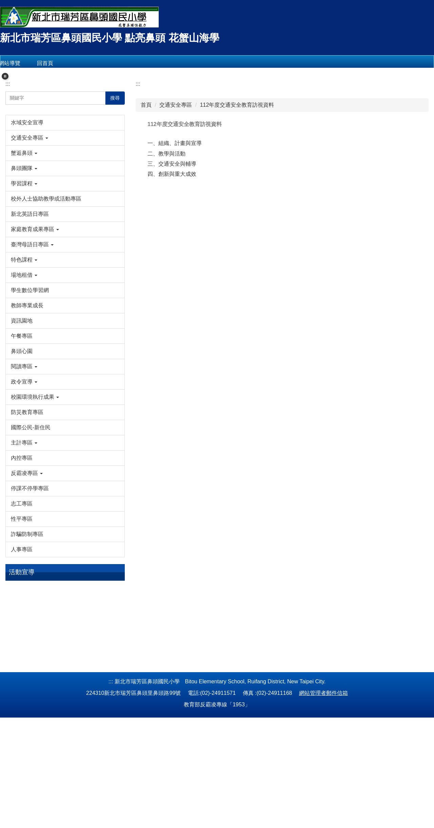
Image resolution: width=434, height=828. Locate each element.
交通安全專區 (175, 197)
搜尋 (115, 190)
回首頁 (66, 63)
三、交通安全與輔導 (171, 256)
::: (7, 176)
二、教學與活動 (166, 246)
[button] (5, 72)
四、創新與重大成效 (171, 266)
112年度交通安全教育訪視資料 (237, 197)
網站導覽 (31, 63)
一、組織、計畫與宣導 (174, 235)
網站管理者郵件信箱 (323, 803)
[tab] (206, 156)
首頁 (146, 197)
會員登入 (102, 63)
